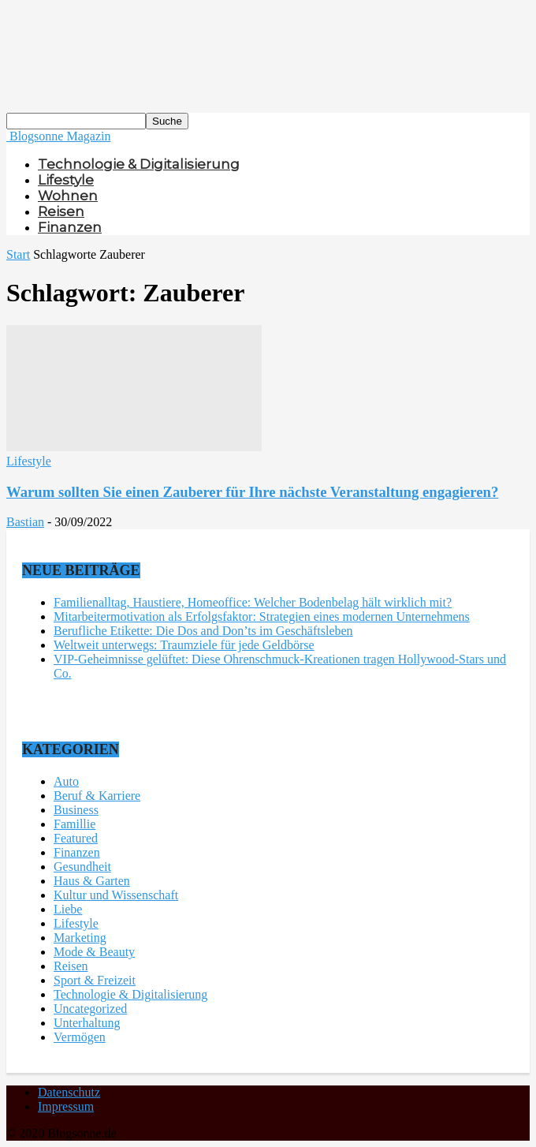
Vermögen (80, 1037)
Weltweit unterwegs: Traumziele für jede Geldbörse (184, 645)
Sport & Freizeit (95, 980)
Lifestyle (66, 180)
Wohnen (68, 196)
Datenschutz (69, 1092)
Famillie (74, 824)
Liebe (68, 909)
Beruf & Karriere (97, 795)
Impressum (66, 1106)
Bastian (25, 522)
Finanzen (70, 227)
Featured (76, 838)
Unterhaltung (87, 1022)
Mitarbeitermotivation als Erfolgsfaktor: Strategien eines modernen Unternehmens (262, 616)
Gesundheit (82, 866)
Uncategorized (90, 1008)
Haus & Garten (92, 880)
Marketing (80, 937)
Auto (66, 781)
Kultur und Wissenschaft (116, 895)
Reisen (61, 211)
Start (18, 254)
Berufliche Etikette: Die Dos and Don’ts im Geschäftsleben (203, 630)
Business (76, 809)
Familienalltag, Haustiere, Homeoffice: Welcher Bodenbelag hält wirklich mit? (253, 602)
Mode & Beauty (94, 951)
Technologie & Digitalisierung (139, 164)
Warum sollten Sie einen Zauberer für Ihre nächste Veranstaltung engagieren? (252, 492)
